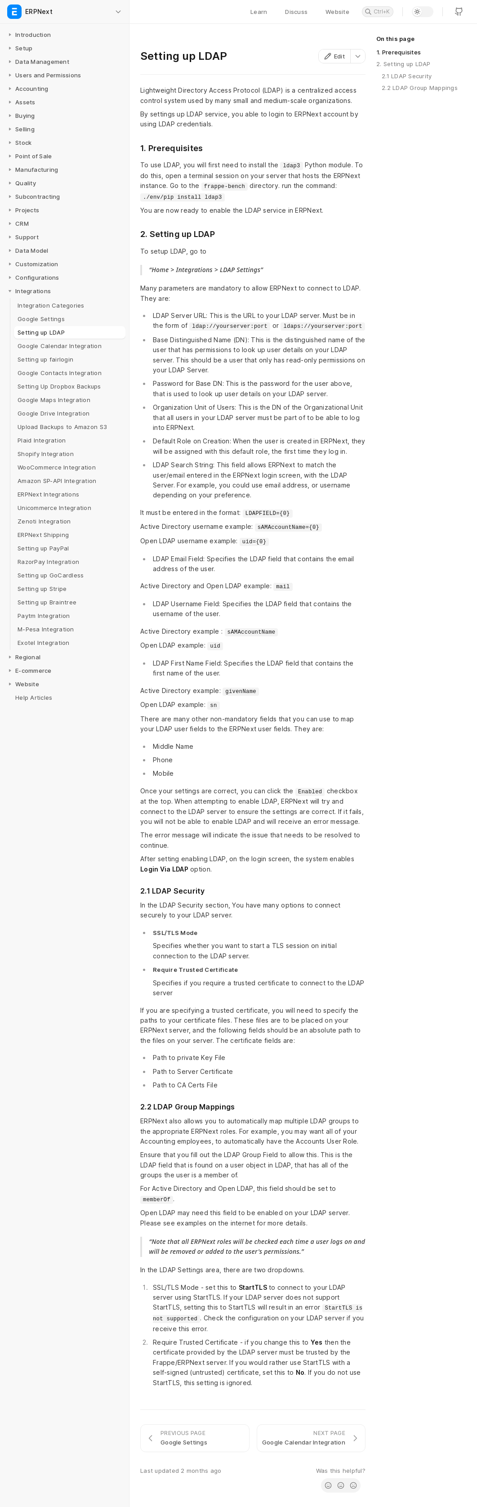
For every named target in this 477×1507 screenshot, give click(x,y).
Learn (258, 11)
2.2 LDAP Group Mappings (420, 87)
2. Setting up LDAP (403, 63)
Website (337, 11)
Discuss (296, 11)
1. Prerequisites (398, 52)
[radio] (328, 1485)
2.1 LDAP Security (407, 76)
